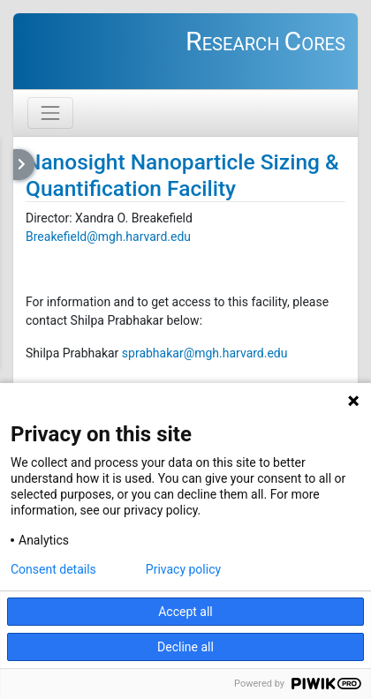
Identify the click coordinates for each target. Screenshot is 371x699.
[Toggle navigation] (50, 113)
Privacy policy (183, 569)
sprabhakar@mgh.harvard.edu (205, 353)
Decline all (185, 647)
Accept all (185, 612)
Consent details (53, 569)
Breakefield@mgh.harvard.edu (108, 236)
